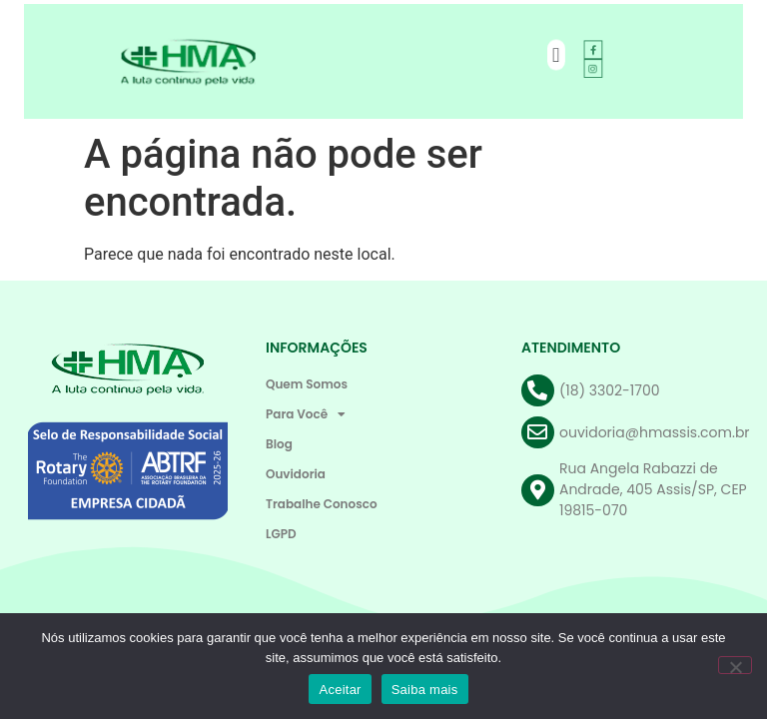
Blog (279, 443)
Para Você (306, 414)
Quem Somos (307, 383)
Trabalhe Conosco (322, 503)
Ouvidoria (296, 473)
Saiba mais (424, 689)
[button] (544, 55)
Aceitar (340, 689)
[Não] (735, 665)
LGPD (281, 533)
